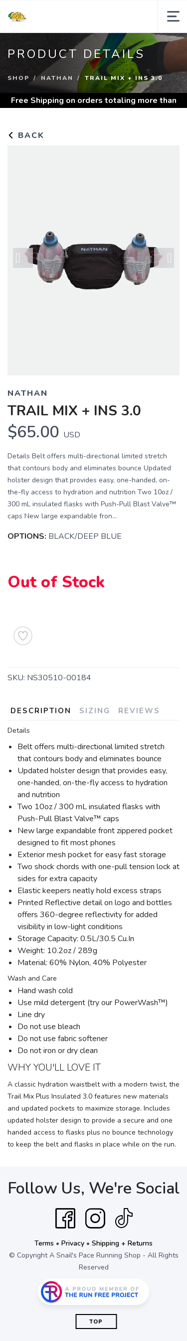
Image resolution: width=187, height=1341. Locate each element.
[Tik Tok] (123, 1219)
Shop (18, 78)
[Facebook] (65, 1219)
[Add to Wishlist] (22, 635)
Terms (44, 1243)
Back (25, 135)
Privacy (72, 1243)
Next (164, 258)
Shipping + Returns (122, 1243)
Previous (23, 258)
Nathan (57, 78)
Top (96, 1322)
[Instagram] (95, 1219)
